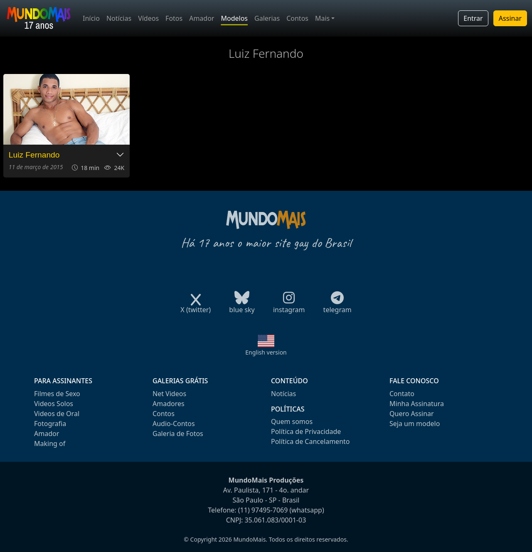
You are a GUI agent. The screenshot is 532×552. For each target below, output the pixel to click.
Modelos (234, 18)
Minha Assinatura (416, 403)
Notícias (118, 18)
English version (266, 352)
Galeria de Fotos (178, 433)
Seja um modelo (414, 423)
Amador (201, 18)
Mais (322, 18)
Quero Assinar (411, 413)
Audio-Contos (174, 423)
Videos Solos (53, 403)
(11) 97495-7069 (263, 510)
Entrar (473, 18)
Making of (49, 443)
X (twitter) (195, 307)
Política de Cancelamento (310, 441)
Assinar (510, 18)
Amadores (169, 403)
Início (91, 18)
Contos (297, 18)
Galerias (267, 18)
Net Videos (169, 393)
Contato (401, 393)
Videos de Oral (56, 413)
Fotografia (50, 423)
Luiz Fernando (34, 154)
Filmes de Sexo (57, 393)
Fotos (173, 18)
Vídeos (148, 18)
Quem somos (292, 421)
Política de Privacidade (306, 431)
